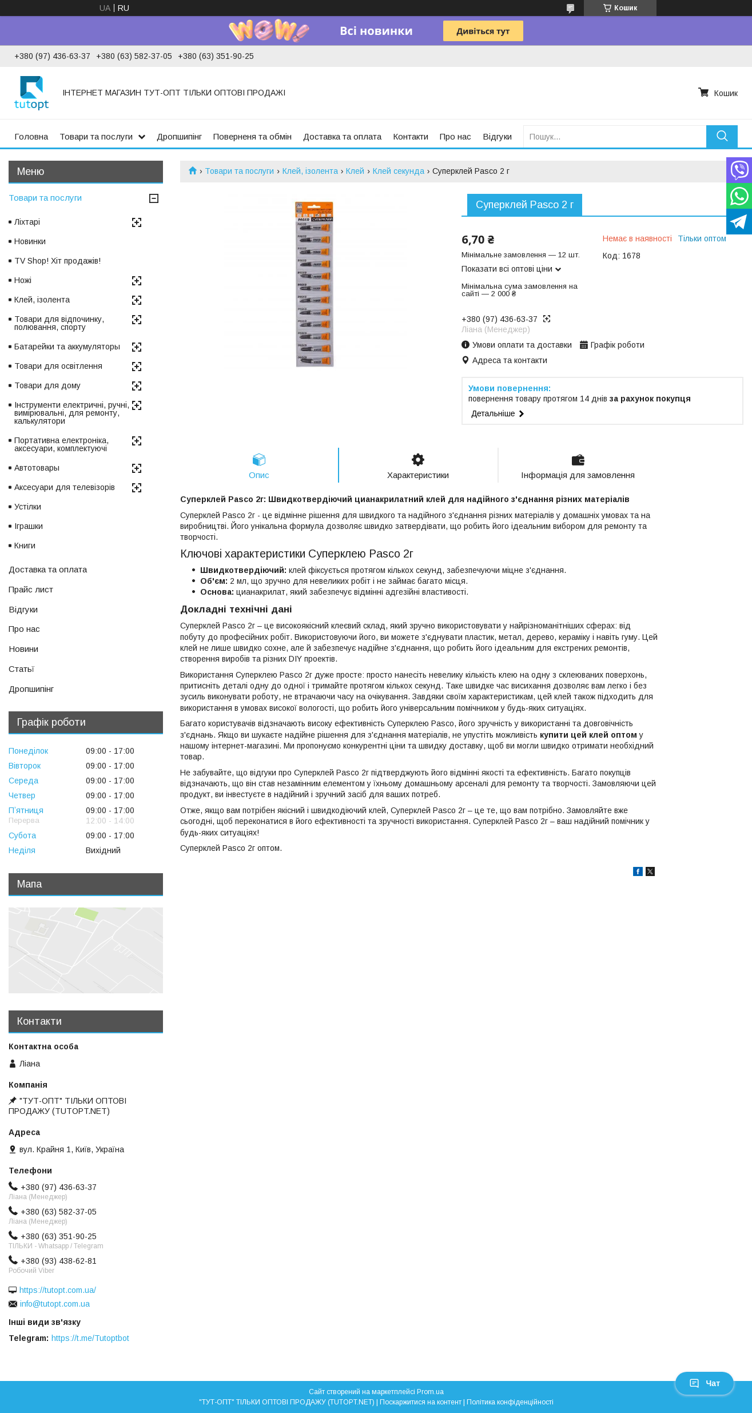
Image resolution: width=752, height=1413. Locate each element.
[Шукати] (722, 136)
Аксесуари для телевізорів (64, 487)
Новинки (30, 241)
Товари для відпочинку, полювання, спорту (59, 323)
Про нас (455, 136)
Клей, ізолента (310, 171)
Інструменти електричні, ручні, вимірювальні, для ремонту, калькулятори (71, 412)
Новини (23, 649)
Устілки (27, 506)
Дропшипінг (179, 136)
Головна (31, 136)
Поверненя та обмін (252, 136)
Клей (355, 171)
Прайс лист (31, 589)
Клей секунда (398, 171)
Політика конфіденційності (510, 1402)
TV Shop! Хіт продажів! (57, 260)
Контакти (410, 136)
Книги (24, 545)
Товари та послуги (96, 136)
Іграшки (28, 526)
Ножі (22, 280)
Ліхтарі (27, 221)
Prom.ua (430, 1392)
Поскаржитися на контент (420, 1402)
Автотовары (36, 467)
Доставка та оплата (342, 136)
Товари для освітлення (58, 366)
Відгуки (497, 136)
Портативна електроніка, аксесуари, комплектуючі (61, 444)
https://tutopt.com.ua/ (57, 1290)
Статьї (21, 669)
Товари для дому (47, 385)
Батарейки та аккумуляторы (67, 346)
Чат (704, 1383)
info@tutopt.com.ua (55, 1303)
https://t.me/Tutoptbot (90, 1338)
